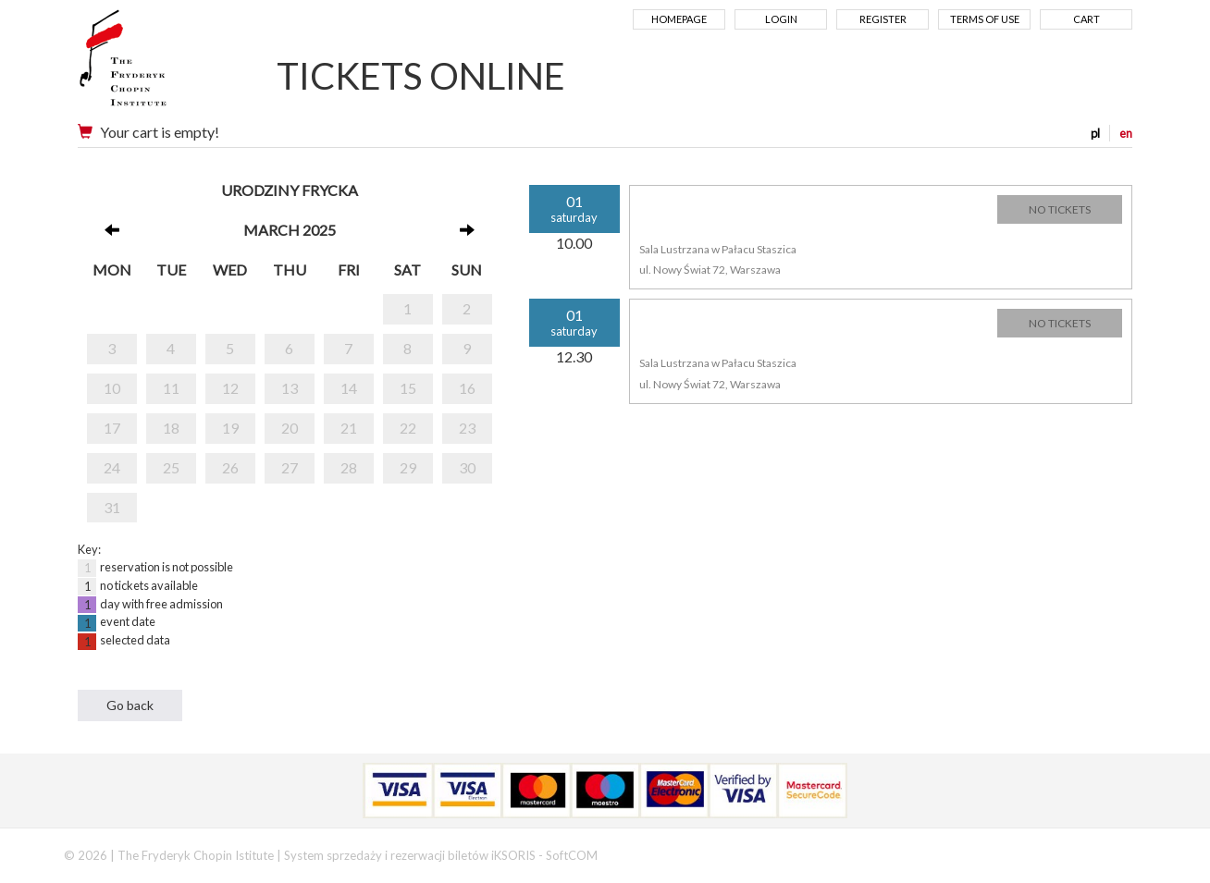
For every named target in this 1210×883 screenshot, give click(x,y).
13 (289, 388)
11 (171, 388)
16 (467, 388)
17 (112, 427)
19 (230, 427)
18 (171, 427)
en (1125, 133)
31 (112, 507)
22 (408, 427)
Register (883, 19)
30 (467, 467)
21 (348, 427)
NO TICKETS (1060, 209)
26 (230, 467)
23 (467, 427)
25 (171, 467)
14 (348, 388)
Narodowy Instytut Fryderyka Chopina (159, 64)
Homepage (679, 19)
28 (348, 467)
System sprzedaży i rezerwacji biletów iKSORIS (410, 855)
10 (112, 388)
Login (781, 19)
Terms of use (984, 19)
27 (289, 467)
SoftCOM (572, 855)
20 (289, 427)
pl (1095, 133)
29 (408, 467)
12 (230, 388)
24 (112, 467)
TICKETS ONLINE (421, 76)
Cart (1086, 19)
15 (408, 388)
